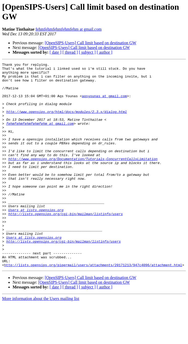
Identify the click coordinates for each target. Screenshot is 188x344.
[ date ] (55, 52)
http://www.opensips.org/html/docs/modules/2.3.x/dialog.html (66, 121)
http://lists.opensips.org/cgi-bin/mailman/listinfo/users (65, 244)
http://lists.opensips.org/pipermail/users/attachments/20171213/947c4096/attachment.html (93, 305)
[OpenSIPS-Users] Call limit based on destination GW (90, 43)
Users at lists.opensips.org (35, 239)
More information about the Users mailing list (40, 339)
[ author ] (104, 52)
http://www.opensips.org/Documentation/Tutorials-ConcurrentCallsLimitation (82, 178)
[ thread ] (70, 52)
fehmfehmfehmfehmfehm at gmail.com (68, 29)
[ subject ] (87, 52)
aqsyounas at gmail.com (104, 103)
